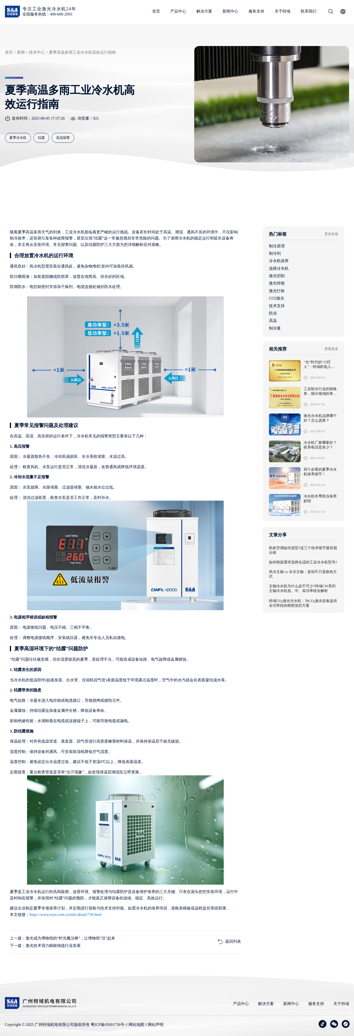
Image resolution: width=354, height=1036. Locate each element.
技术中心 (37, 52)
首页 (156, 11)
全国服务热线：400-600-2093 (47, 14)
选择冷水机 (279, 268)
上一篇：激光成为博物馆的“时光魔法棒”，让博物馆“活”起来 (62, 938)
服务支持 (256, 11)
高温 (273, 321)
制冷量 (275, 328)
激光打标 (277, 291)
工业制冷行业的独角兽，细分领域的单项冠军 (320, 393)
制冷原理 (277, 246)
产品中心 (178, 11)
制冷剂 (275, 253)
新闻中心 (230, 11)
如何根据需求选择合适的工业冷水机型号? (303, 562)
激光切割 (277, 276)
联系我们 (308, 11)
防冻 (273, 313)
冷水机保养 (279, 261)
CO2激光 (276, 298)
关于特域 (282, 11)
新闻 (21, 52)
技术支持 (277, 306)
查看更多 (331, 349)
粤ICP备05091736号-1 (109, 1024)
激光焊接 (277, 283)
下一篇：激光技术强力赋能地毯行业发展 (45, 945)
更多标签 (331, 234)
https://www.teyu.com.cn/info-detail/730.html (66, 914)
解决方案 (204, 11)
